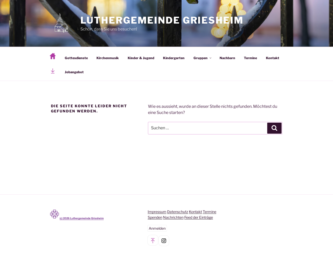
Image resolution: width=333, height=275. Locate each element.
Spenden (155, 217)
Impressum (157, 211)
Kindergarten (174, 58)
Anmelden (157, 228)
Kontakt (272, 58)
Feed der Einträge (198, 217)
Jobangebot (74, 72)
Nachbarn (227, 58)
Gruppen (203, 58)
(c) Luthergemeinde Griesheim (82, 218)
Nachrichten (173, 217)
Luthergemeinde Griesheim (162, 20)
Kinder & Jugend (141, 58)
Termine (250, 58)
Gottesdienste (76, 58)
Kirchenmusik (107, 58)
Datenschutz (177, 211)
